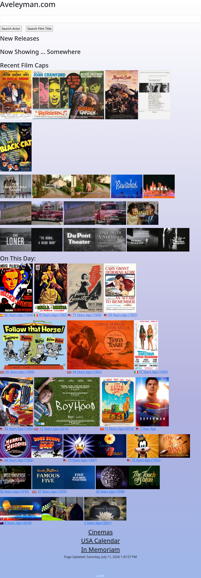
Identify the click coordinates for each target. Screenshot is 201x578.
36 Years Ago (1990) (18, 429)
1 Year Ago (148, 429)
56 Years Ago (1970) (14, 491)
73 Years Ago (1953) (146, 460)
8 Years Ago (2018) (17, 523)
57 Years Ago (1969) (153, 372)
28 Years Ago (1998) (110, 491)
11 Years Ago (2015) (119, 429)
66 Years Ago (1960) (19, 372)
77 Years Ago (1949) (86, 315)
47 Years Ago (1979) (52, 491)
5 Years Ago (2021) (97, 523)
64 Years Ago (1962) (87, 372)
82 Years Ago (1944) (18, 315)
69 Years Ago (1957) (122, 315)
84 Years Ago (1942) (18, 460)
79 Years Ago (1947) (52, 315)
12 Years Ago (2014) (54, 429)
